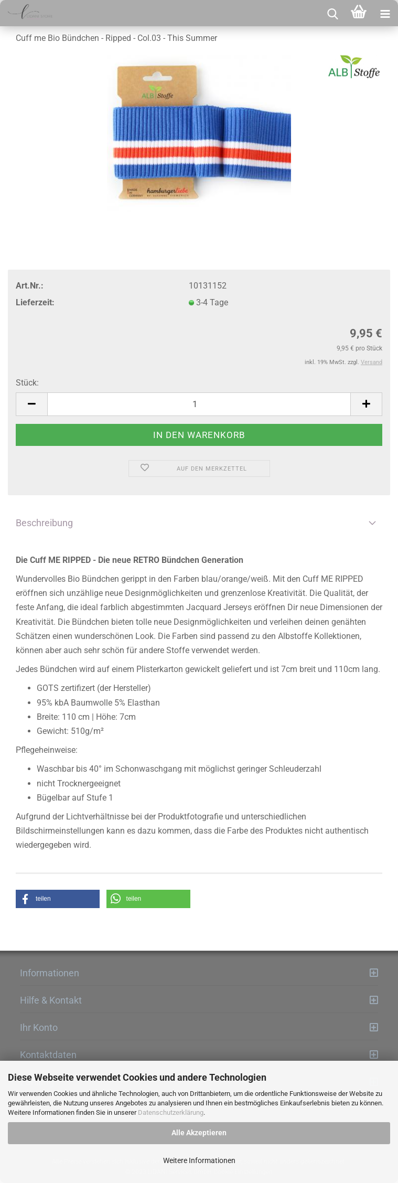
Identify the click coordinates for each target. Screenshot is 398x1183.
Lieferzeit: (35, 302)
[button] (58, 899)
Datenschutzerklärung (170, 1112)
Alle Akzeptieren (199, 1132)
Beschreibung (44, 522)
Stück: (27, 383)
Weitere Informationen (199, 1160)
